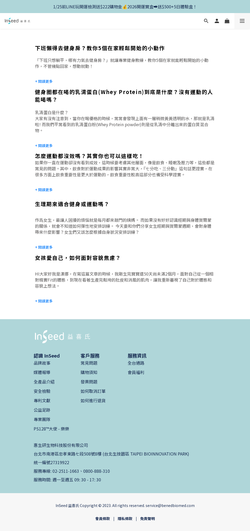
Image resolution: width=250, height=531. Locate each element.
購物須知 (89, 372)
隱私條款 (125, 518)
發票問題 (89, 381)
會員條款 (102, 518)
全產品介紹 (44, 381)
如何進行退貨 (93, 400)
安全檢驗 (42, 391)
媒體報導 (42, 372)
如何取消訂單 (93, 391)
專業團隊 (42, 419)
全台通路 (136, 363)
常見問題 (89, 363)
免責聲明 (147, 518)
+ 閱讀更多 (44, 145)
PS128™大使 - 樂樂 (51, 428)
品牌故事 (42, 363)
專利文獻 (42, 400)
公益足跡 (42, 410)
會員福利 (136, 372)
